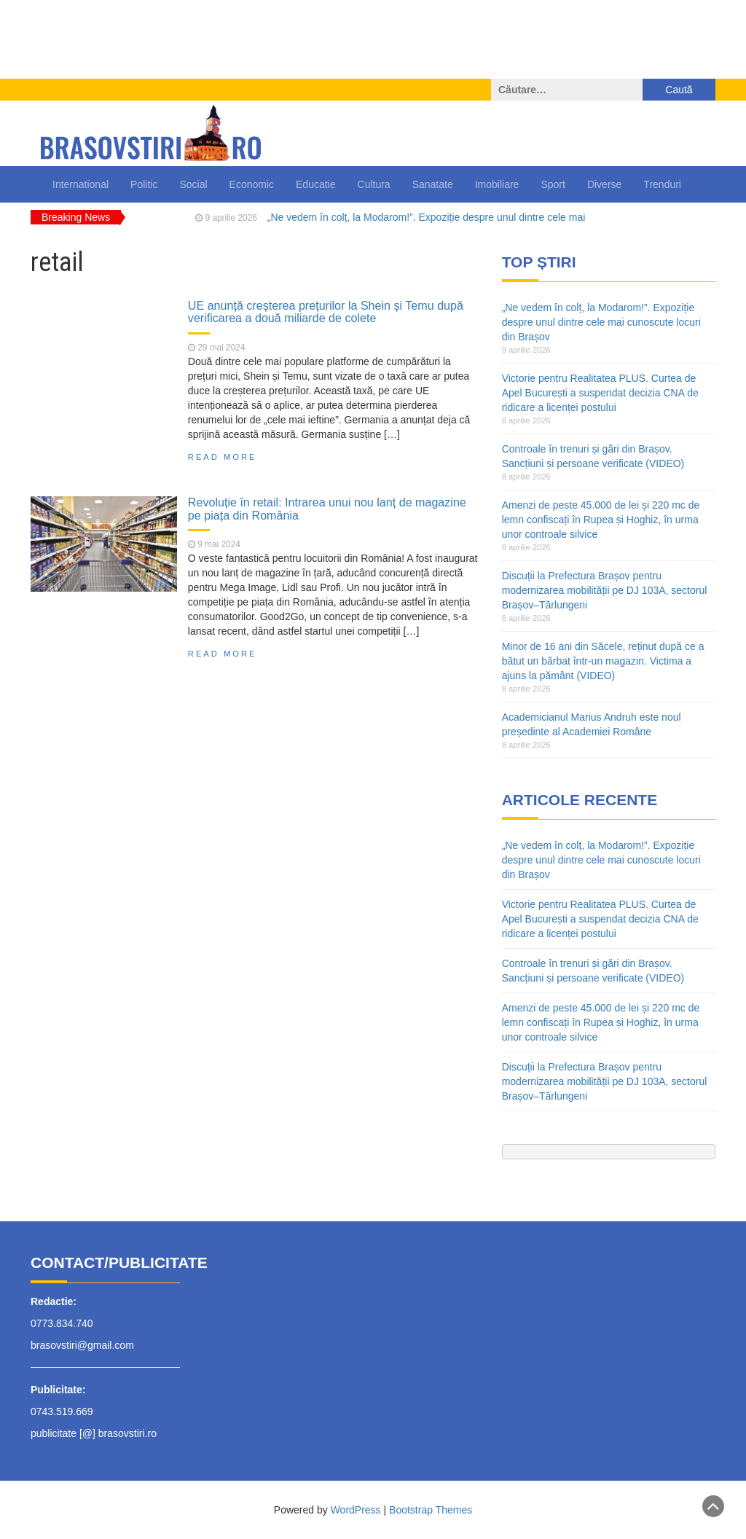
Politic (143, 184)
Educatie (315, 184)
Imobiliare (497, 184)
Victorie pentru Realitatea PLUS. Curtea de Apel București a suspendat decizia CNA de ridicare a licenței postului (600, 392)
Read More (222, 457)
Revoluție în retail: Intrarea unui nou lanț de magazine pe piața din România (327, 509)
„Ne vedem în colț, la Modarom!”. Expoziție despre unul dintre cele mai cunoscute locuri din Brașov (601, 322)
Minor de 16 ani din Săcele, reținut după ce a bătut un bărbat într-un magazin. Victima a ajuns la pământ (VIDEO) (603, 661)
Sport (553, 184)
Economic (251, 184)
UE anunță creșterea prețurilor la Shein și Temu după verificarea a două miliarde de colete (325, 312)
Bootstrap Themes (430, 1510)
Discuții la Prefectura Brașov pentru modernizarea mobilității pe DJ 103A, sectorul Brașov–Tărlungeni (604, 590)
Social (193, 184)
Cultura (374, 184)
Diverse (604, 184)
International (80, 184)
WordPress (356, 1510)
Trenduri (662, 184)
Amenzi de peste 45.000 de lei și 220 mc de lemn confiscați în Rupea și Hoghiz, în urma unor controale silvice (601, 519)
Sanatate (432, 184)
